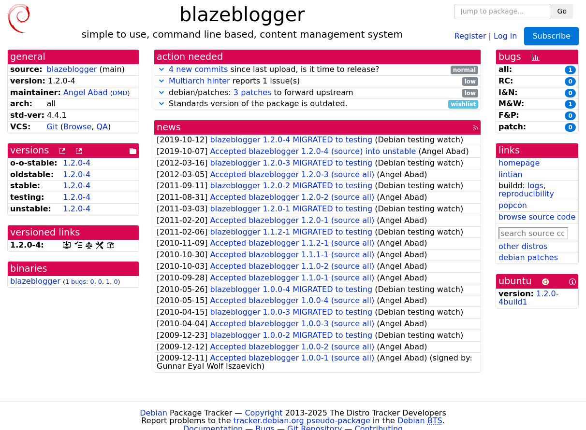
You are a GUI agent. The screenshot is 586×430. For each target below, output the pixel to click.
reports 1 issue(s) (317, 81)
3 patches (253, 92)
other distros (522, 246)
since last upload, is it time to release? (317, 70)
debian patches (528, 257)
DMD (120, 93)
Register (470, 35)
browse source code (536, 217)
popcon (512, 205)
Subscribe (551, 36)
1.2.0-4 (76, 162)
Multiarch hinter (199, 80)
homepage (519, 162)
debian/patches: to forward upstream (317, 93)
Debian (153, 412)
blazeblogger (72, 69)
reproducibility (526, 193)
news (169, 127)
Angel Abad (85, 92)
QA (102, 126)
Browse (77, 126)
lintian (510, 174)
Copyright (263, 412)
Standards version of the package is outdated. (317, 104)
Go (562, 11)
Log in (505, 35)
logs (535, 185)
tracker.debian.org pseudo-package (302, 420)
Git (52, 126)
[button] (161, 69)
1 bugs (75, 281)
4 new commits (198, 69)
